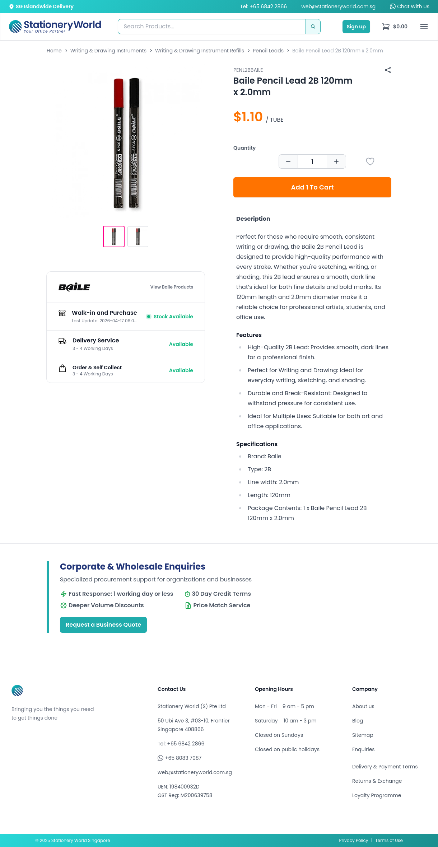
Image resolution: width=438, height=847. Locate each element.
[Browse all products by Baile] (74, 287)
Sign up (356, 26)
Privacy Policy (353, 840)
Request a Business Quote (103, 625)
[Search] (313, 26)
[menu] (394, 26)
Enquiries (363, 749)
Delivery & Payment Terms (385, 766)
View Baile (171, 287)
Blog (357, 720)
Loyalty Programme (376, 795)
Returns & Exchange (377, 781)
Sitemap (362, 735)
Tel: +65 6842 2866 (263, 6)
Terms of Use (389, 840)
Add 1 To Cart (312, 187)
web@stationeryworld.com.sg (338, 6)
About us (363, 706)
